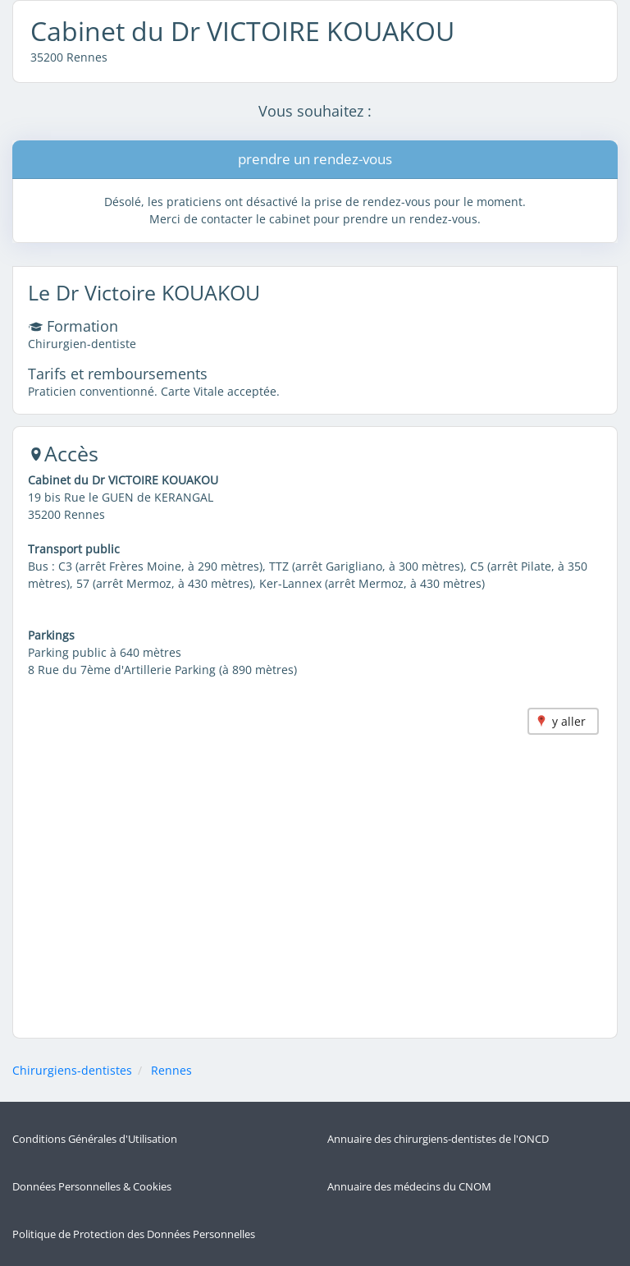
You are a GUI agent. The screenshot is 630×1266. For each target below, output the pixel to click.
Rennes (171, 1070)
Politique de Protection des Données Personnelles (133, 1234)
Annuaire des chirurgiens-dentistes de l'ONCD (438, 1139)
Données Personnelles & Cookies (91, 1187)
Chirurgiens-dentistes (72, 1070)
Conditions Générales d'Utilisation (94, 1139)
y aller (569, 721)
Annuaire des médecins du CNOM (409, 1187)
